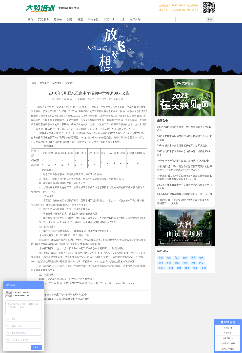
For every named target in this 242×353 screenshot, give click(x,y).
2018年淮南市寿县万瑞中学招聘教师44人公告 (63, 294)
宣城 (171, 268)
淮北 (193, 257)
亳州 (201, 257)
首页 (30, 19)
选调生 (58, 19)
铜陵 (179, 268)
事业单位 (93, 19)
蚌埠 (169, 263)
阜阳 (177, 263)
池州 (187, 268)
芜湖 (169, 257)
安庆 (185, 257)
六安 (201, 263)
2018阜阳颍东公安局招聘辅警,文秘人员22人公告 (64, 299)
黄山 (177, 257)
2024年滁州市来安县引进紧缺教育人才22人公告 (182, 145)
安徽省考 (43, 19)
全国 (203, 268)
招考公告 (69, 83)
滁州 (193, 263)
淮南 (185, 263)
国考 (69, 19)
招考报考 (56, 83)
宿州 (160, 263)
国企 (122, 19)
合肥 (160, 257)
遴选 (80, 19)
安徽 (195, 268)
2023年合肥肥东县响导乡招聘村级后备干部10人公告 (184, 194)
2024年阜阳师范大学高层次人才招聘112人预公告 (183, 160)
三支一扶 (109, 19)
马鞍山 (161, 268)
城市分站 (135, 19)
